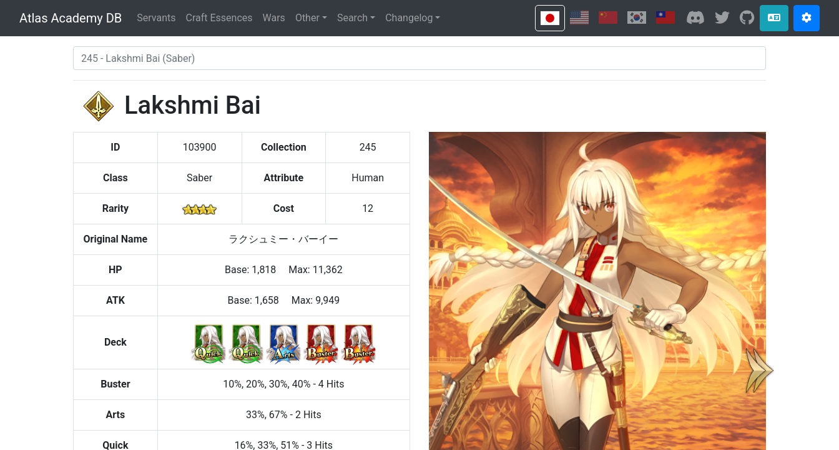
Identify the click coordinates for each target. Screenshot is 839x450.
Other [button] (307, 18)
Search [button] (352, 18)
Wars (274, 18)
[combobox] (419, 58)
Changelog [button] (409, 18)
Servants (156, 18)
